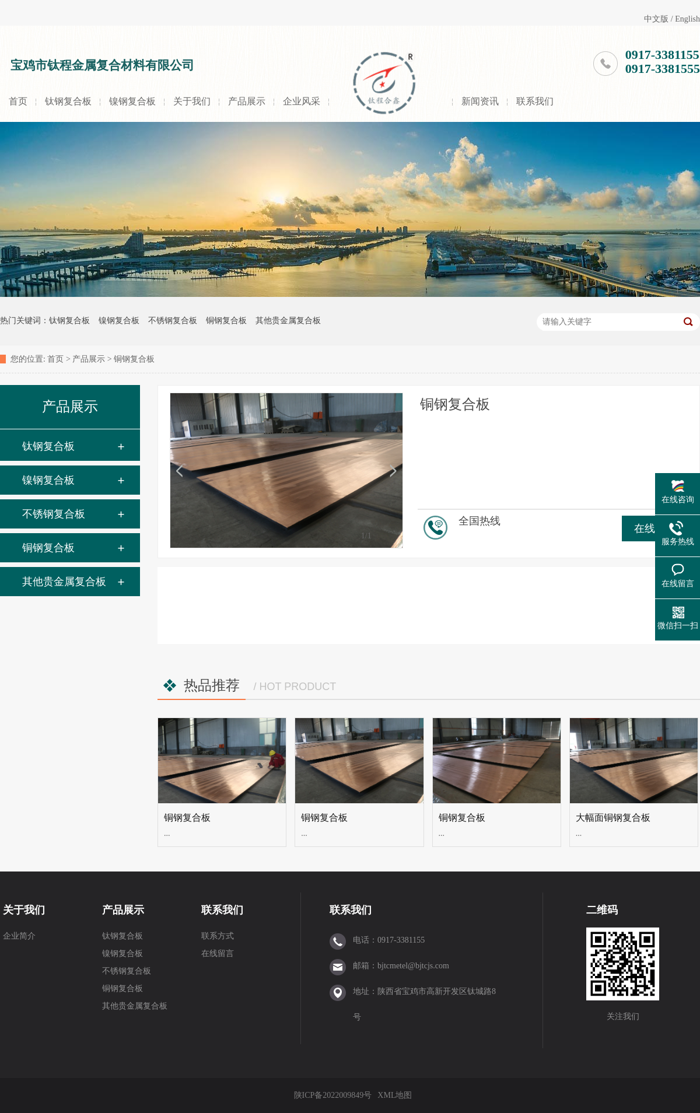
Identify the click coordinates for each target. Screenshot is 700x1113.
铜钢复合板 (226, 320)
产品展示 (246, 101)
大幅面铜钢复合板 (613, 817)
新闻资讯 (480, 101)
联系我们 (535, 101)
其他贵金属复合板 (288, 320)
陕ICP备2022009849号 (333, 1095)
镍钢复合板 (132, 101)
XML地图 (394, 1095)
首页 (18, 101)
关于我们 (192, 101)
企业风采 (301, 101)
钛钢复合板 (68, 101)
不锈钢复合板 (172, 320)
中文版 (656, 19)
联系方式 (217, 936)
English (687, 19)
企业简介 (19, 936)
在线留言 (217, 953)
